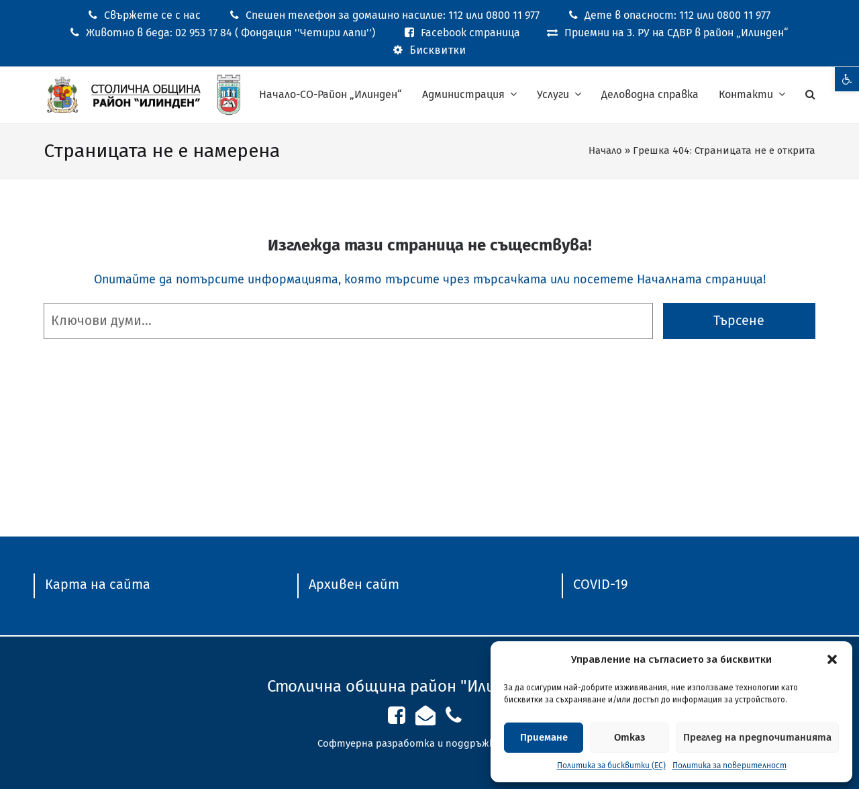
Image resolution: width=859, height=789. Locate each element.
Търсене (738, 320)
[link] (847, 79)
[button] (832, 659)
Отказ (629, 737)
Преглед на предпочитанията (757, 737)
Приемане (544, 737)
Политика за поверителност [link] (729, 765)
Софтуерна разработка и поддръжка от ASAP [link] (429, 743)
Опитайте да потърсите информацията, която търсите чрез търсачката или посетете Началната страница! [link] (430, 279)
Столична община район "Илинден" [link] (403, 686)
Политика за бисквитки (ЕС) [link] (611, 765)
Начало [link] (605, 150)
